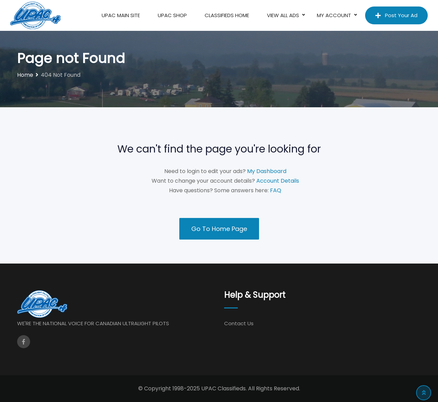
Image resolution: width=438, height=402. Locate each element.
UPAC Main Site (121, 15)
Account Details (277, 181)
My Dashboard (266, 171)
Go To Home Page (219, 228)
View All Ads (283, 15)
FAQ (275, 190)
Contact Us (239, 323)
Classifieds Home (227, 15)
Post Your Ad (396, 15)
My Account (334, 15)
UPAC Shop (172, 15)
